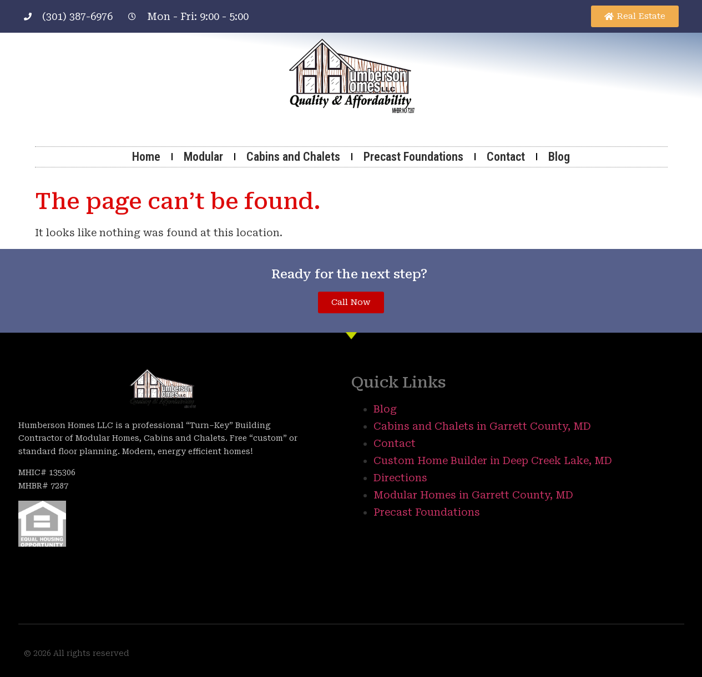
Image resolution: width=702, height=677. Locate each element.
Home (146, 157)
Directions (400, 477)
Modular (203, 157)
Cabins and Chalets (293, 157)
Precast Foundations (413, 157)
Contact (506, 157)
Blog (559, 157)
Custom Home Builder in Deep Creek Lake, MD (492, 460)
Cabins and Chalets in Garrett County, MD (482, 426)
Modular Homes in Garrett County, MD (473, 495)
